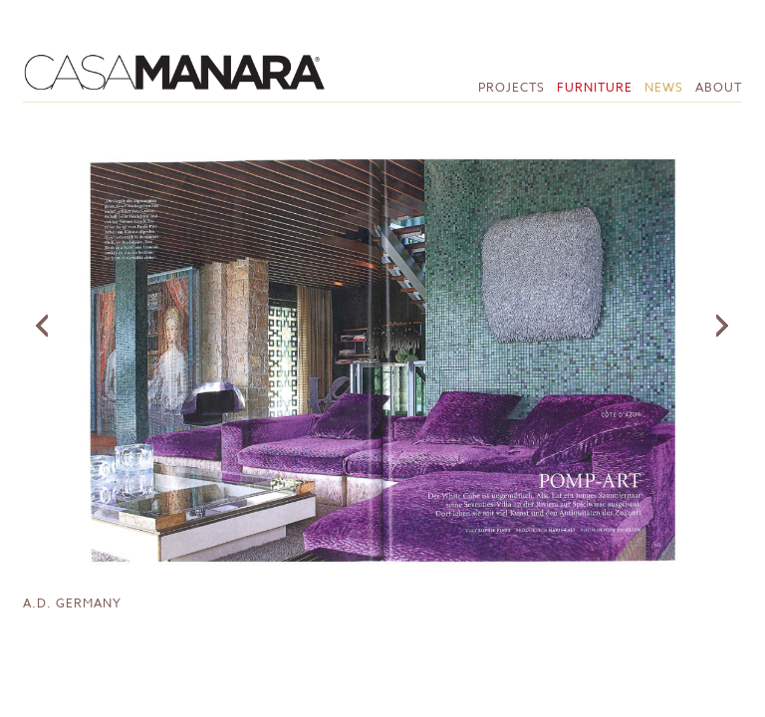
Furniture (595, 87)
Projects (511, 87)
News (663, 87)
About (718, 87)
